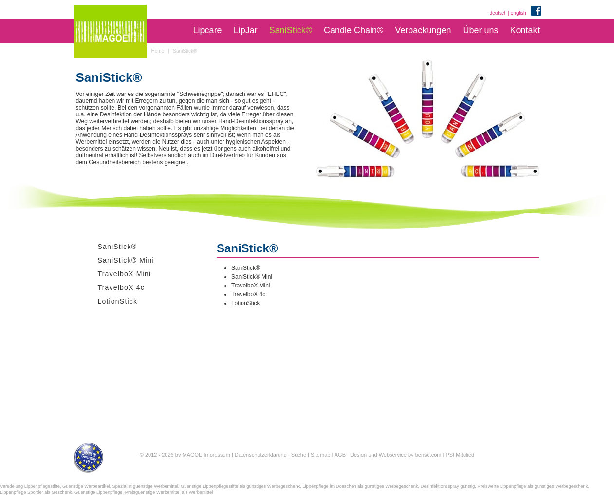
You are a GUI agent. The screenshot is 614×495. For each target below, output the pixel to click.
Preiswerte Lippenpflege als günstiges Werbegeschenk (532, 486)
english (518, 13)
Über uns (480, 30)
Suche (298, 454)
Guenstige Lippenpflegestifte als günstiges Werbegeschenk (240, 486)
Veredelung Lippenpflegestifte (30, 486)
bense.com (428, 454)
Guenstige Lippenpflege (98, 492)
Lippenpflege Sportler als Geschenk (36, 492)
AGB (340, 454)
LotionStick (118, 301)
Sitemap (320, 454)
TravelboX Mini (124, 274)
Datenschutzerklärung (261, 454)
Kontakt (525, 30)
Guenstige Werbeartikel (86, 486)
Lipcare (207, 30)
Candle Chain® (353, 30)
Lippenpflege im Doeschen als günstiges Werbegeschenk (360, 486)
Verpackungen (423, 30)
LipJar (246, 30)
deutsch (498, 13)
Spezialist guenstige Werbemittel (145, 486)
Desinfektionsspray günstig (448, 486)
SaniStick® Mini (126, 260)
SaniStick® (290, 30)
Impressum (217, 454)
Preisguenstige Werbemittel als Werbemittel (169, 492)
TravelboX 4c (121, 287)
